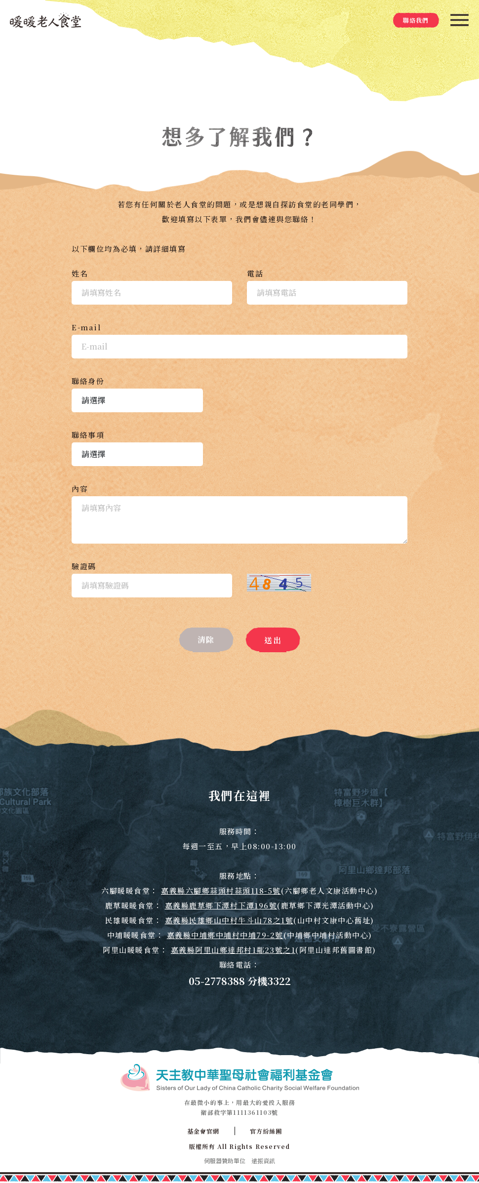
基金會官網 (203, 1131)
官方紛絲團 (266, 1131)
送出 (272, 640)
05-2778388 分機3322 (240, 981)
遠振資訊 (263, 1160)
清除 (206, 639)
